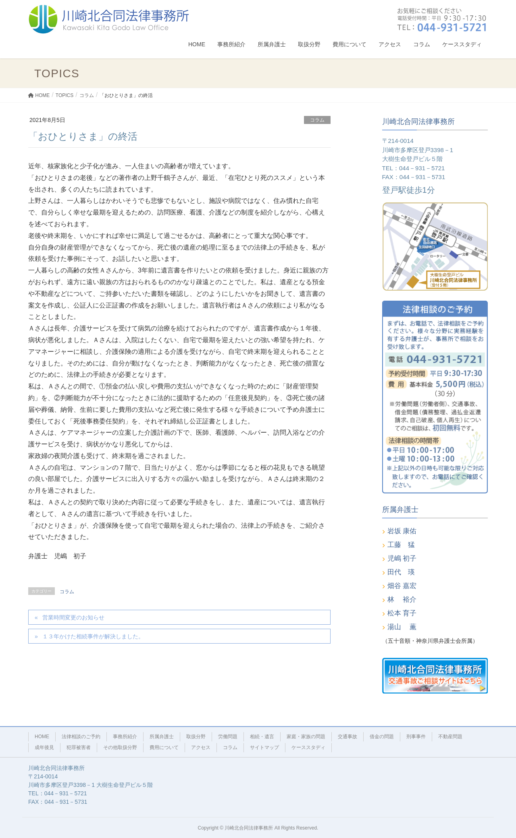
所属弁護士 (162, 736)
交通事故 (347, 736)
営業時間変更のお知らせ (73, 617)
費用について (164, 747)
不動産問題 (450, 736)
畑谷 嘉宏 (402, 586)
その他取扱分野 (120, 747)
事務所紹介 (125, 736)
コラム (317, 120)
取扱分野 (196, 736)
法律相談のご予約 (81, 736)
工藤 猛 (401, 545)
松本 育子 (402, 613)
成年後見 (44, 747)
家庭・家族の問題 (306, 736)
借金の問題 (382, 736)
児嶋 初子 (402, 558)
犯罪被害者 (79, 747)
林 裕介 (402, 599)
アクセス (200, 747)
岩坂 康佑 (402, 531)
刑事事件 (416, 736)
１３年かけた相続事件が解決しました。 (93, 636)
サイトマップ (264, 747)
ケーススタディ (308, 747)
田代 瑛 (401, 572)
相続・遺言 (262, 736)
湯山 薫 (402, 627)
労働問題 (227, 736)
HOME (42, 736)
